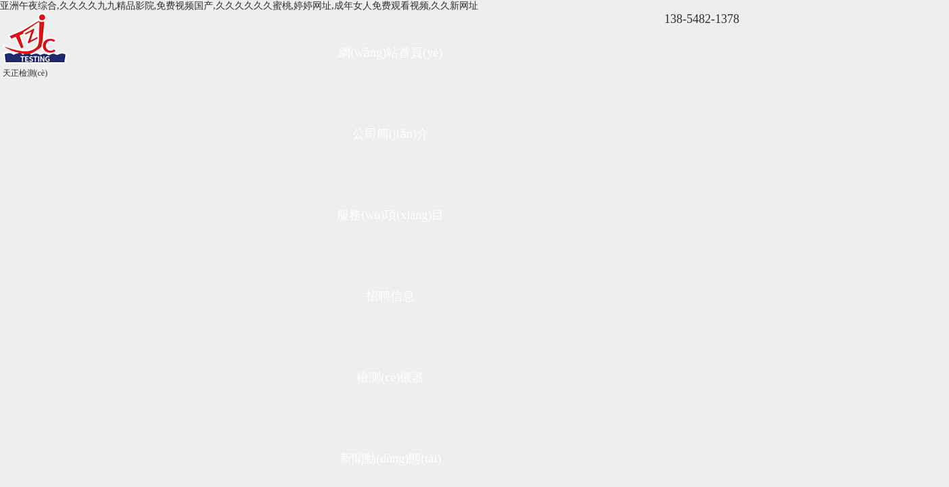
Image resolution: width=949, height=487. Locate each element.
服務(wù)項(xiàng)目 (390, 215)
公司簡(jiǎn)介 (390, 134)
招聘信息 (390, 296)
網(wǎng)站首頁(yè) (390, 53)
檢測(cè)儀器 (390, 377)
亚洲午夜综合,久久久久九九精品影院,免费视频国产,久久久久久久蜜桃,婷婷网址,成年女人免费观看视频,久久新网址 (239, 6)
